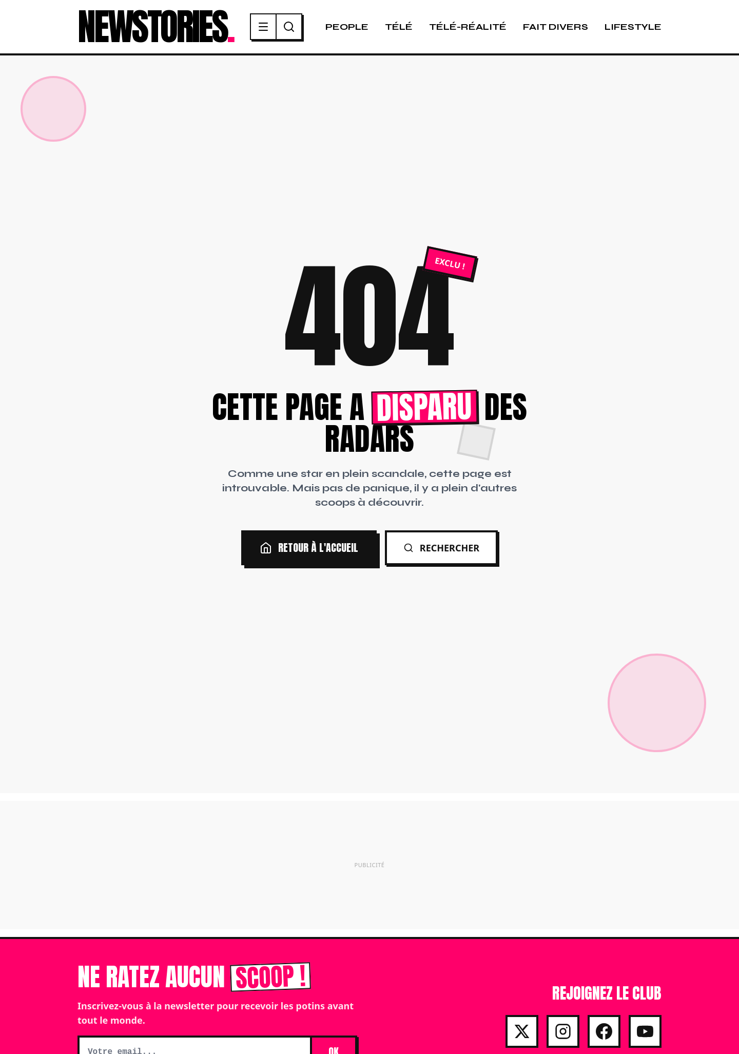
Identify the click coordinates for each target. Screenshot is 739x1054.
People (346, 26)
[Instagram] (563, 1031)
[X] (521, 1031)
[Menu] (264, 26)
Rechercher (441, 548)
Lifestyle (633, 26)
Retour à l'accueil (309, 547)
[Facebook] (604, 1031)
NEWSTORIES (155, 26)
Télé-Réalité (468, 26)
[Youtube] (645, 1031)
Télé (399, 26)
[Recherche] (289, 26)
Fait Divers (555, 26)
